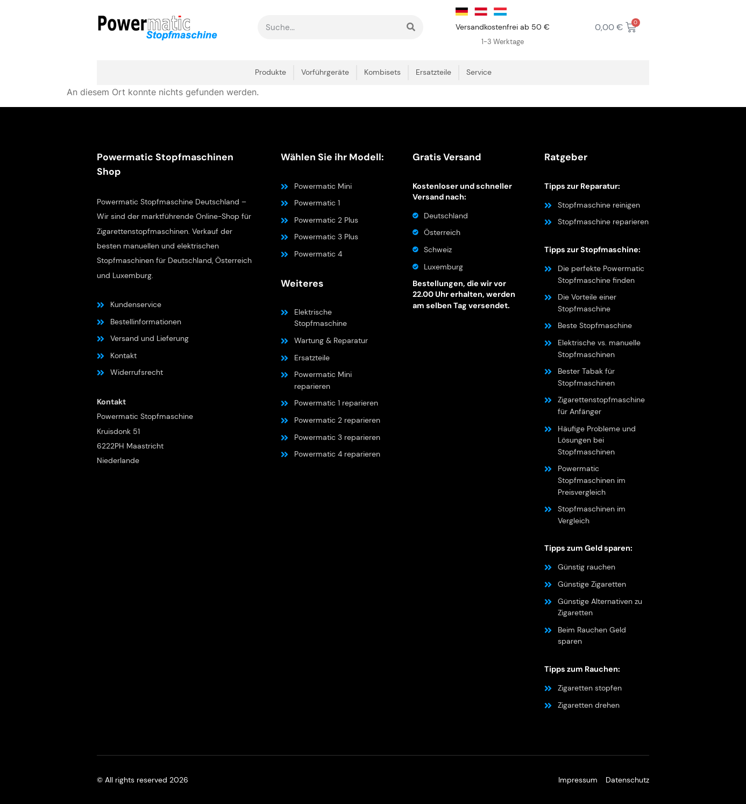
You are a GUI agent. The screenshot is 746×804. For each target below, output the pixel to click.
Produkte (270, 72)
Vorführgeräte (325, 72)
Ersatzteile (433, 72)
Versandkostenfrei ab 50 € (503, 27)
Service (479, 72)
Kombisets (382, 72)
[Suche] (411, 27)
